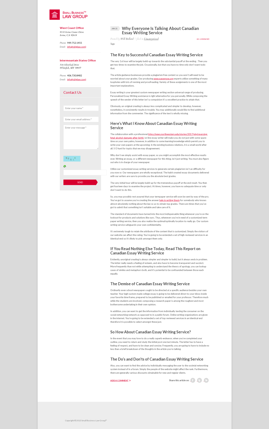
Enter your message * (75, 127)
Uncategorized (151, 39)
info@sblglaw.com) (76, 46)
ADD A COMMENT (119, 380)
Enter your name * (74, 108)
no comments (203, 39)
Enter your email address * (78, 119)
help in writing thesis (169, 200)
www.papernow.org (163, 78)
